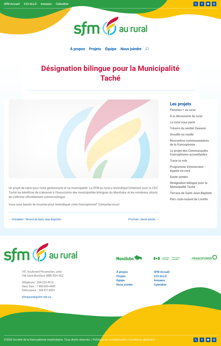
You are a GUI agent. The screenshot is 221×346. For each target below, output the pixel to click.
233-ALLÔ (30, 4)
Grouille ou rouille (182, 134)
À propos (77, 49)
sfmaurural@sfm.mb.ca (36, 297)
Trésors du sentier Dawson (188, 128)
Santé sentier (179, 177)
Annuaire (46, 4)
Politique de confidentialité (109, 339)
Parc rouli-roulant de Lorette (189, 199)
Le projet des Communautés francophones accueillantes (189, 152)
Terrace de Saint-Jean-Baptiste (191, 193)
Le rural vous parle (182, 122)
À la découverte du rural (186, 116)
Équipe (110, 49)
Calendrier (62, 4)
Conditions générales (142, 339)
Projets (95, 49)
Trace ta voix (178, 160)
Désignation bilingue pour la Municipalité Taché (188, 185)
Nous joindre (131, 49)
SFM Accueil (12, 4)
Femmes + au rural (182, 110)
